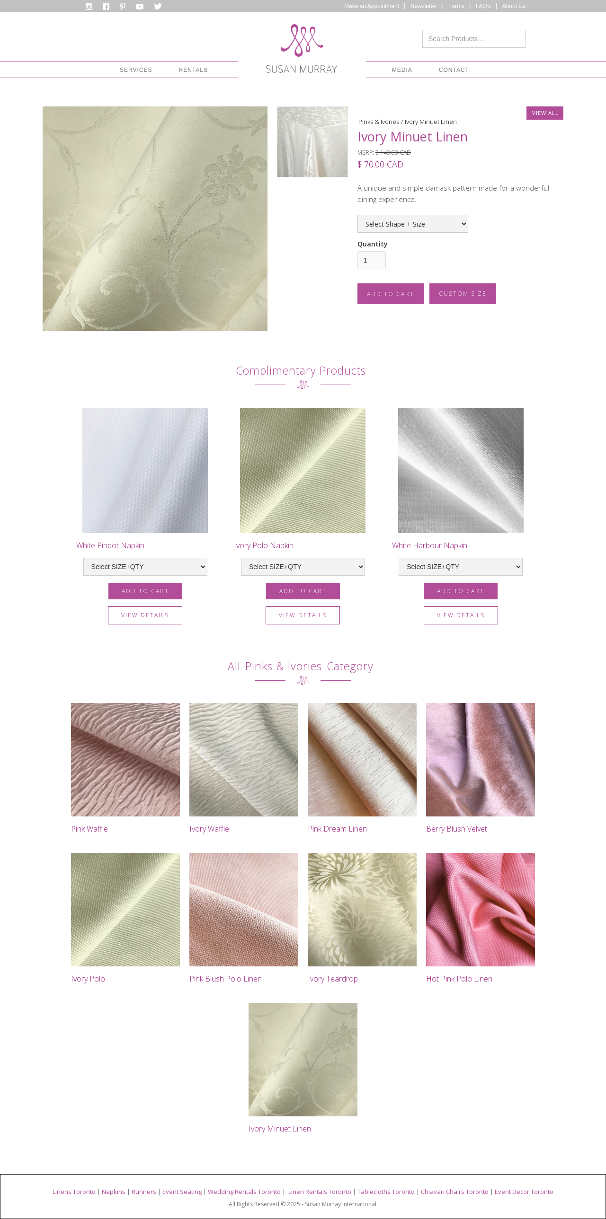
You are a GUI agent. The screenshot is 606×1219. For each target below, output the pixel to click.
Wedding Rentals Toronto (244, 1191)
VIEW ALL (545, 112)
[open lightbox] (155, 218)
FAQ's (483, 6)
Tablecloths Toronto (386, 1191)
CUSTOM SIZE (463, 293)
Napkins (113, 1191)
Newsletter (423, 6)
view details (145, 615)
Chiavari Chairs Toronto (455, 1191)
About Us (514, 6)
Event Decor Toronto (524, 1191)
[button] (135, 70)
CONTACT (454, 70)
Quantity (372, 243)
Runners (144, 1191)
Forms (456, 6)
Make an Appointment (371, 6)
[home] (301, 51)
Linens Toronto (74, 1191)
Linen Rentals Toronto (319, 1191)
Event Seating (182, 1191)
